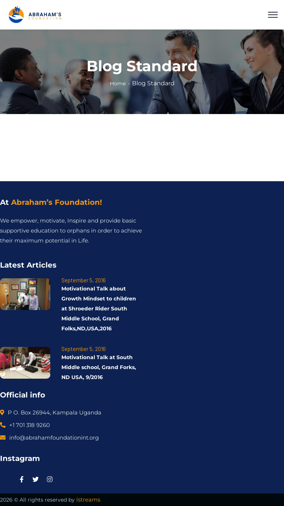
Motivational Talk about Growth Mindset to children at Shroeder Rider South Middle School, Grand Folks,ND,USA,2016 (98, 308)
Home (118, 83)
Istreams (88, 499)
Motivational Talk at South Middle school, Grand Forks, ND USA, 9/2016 (98, 367)
